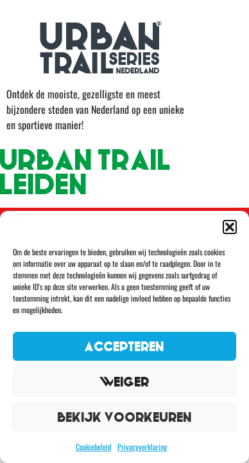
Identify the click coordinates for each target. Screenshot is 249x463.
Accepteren (124, 346)
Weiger (124, 381)
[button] (229, 227)
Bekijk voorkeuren (125, 417)
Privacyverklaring (142, 446)
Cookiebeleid (93, 446)
